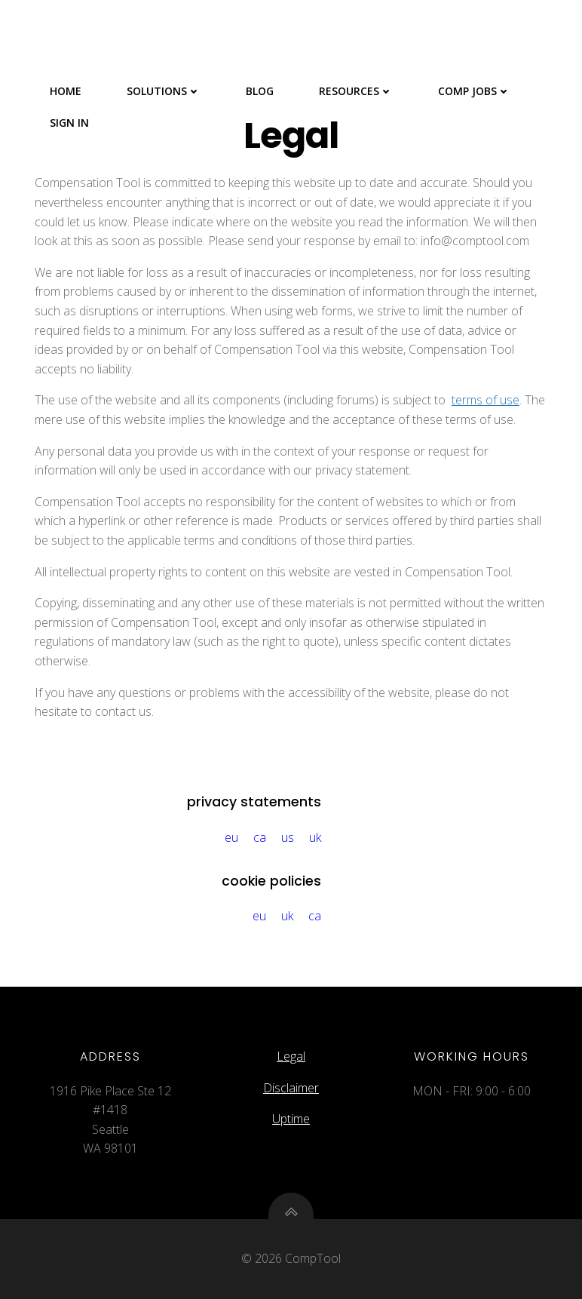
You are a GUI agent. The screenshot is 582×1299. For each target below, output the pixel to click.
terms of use (485, 400)
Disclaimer (291, 1087)
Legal (291, 1056)
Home (65, 91)
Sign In (69, 122)
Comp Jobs (474, 91)
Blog (260, 91)
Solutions (164, 91)
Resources (356, 91)
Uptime (291, 1118)
